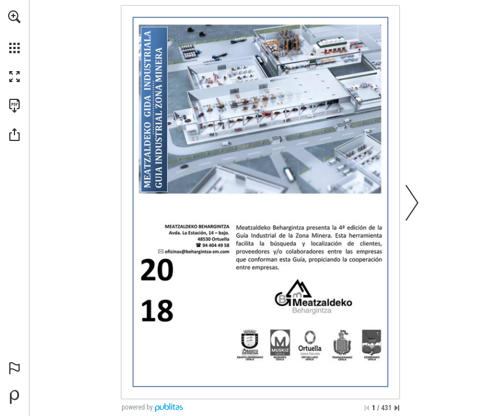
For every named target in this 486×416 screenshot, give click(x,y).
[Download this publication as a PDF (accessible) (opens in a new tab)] (14, 105)
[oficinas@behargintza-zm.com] (197, 251)
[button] (14, 16)
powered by (137, 407)
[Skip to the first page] (367, 408)
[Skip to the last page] (397, 408)
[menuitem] (14, 31)
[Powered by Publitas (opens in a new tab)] (14, 396)
